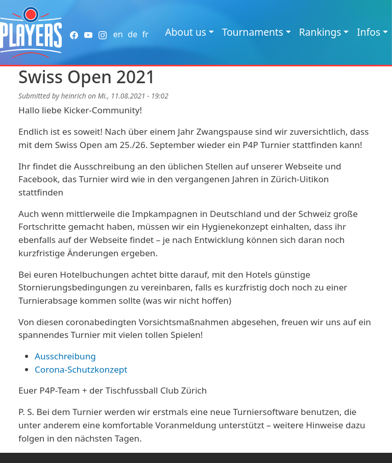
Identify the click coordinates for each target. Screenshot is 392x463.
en (118, 34)
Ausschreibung (65, 356)
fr (145, 34)
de (132, 34)
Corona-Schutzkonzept (81, 369)
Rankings (320, 32)
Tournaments (252, 32)
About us (185, 32)
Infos (368, 32)
